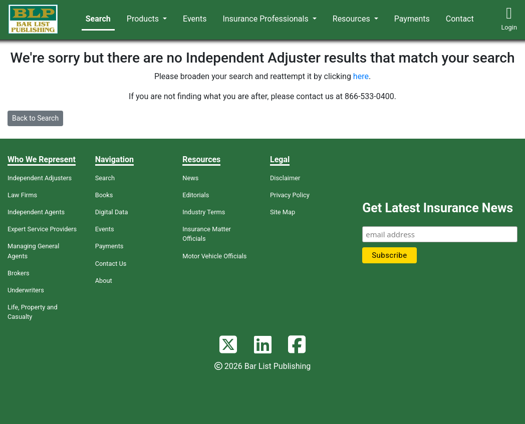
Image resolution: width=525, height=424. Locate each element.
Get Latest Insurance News (437, 208)
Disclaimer (285, 178)
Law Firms (22, 195)
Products (144, 19)
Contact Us (111, 263)
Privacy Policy (290, 195)
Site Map (282, 212)
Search (98, 19)
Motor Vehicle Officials (214, 256)
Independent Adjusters (40, 178)
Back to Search (35, 118)
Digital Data (111, 212)
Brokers (19, 273)
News (190, 178)
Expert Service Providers (42, 229)
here (361, 76)
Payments (412, 19)
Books (104, 195)
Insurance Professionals (266, 19)
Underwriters (26, 290)
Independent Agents (36, 212)
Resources (352, 19)
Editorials (195, 195)
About (103, 280)
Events (194, 19)
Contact (460, 19)
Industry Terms (203, 212)
